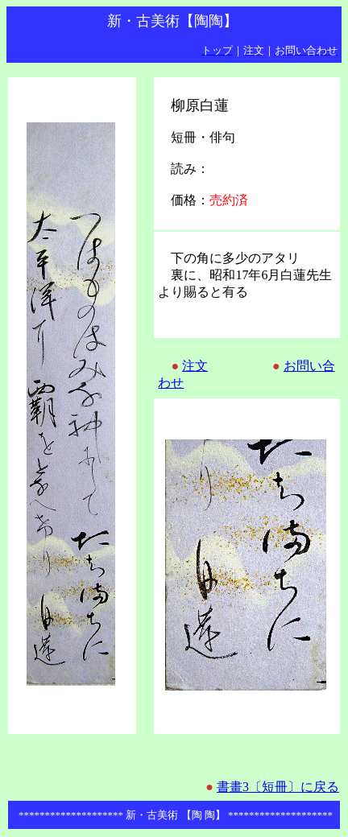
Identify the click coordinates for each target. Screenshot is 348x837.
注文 (195, 366)
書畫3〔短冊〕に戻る (278, 787)
